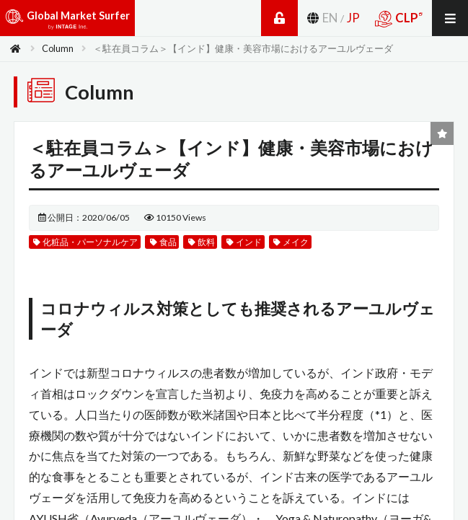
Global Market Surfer (67, 21)
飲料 (201, 242)
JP (353, 17)
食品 (163, 242)
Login (279, 18)
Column (58, 48)
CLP (398, 18)
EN (329, 17)
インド (244, 242)
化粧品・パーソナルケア (85, 242)
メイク (291, 242)
